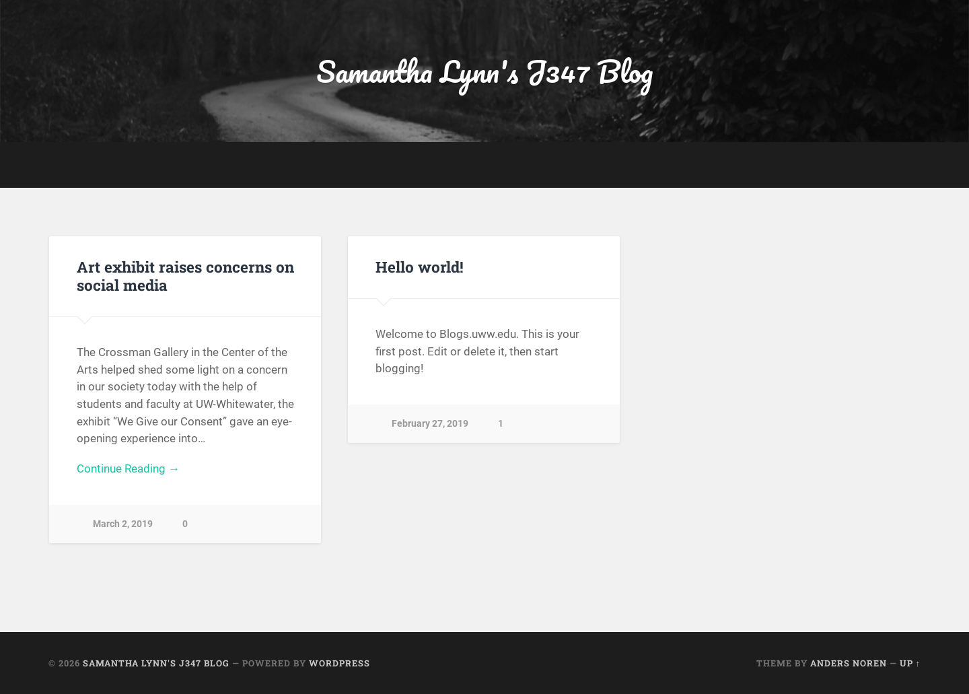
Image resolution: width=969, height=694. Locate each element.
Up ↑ (910, 663)
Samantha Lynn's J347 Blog (484, 71)
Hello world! (419, 266)
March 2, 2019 (123, 524)
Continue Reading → (128, 468)
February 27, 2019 (430, 423)
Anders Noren (848, 663)
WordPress (339, 663)
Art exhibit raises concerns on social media (185, 275)
